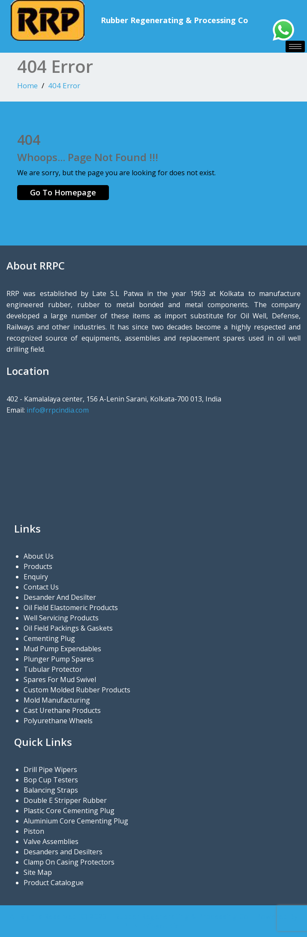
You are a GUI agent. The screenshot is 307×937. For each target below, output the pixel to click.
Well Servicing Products (61, 618)
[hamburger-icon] (295, 46)
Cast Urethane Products (62, 710)
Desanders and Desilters (63, 851)
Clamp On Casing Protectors (69, 862)
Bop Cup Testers (51, 779)
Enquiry (36, 576)
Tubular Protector (53, 669)
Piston (34, 831)
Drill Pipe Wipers (50, 769)
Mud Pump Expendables (62, 648)
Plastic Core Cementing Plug (69, 810)
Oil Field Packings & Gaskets (68, 628)
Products (38, 566)
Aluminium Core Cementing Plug (76, 821)
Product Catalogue (54, 882)
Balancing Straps (51, 790)
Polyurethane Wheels (58, 720)
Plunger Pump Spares (59, 659)
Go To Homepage (63, 192)
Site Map (38, 872)
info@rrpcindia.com (58, 410)
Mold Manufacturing (57, 700)
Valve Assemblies (51, 841)
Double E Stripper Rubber (65, 800)
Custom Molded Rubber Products (77, 690)
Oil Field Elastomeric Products (71, 607)
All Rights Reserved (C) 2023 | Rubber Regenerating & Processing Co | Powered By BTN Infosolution (153, 921)
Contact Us (41, 587)
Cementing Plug (49, 638)
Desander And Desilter (60, 597)
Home (27, 85)
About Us (39, 556)
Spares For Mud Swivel (60, 679)
